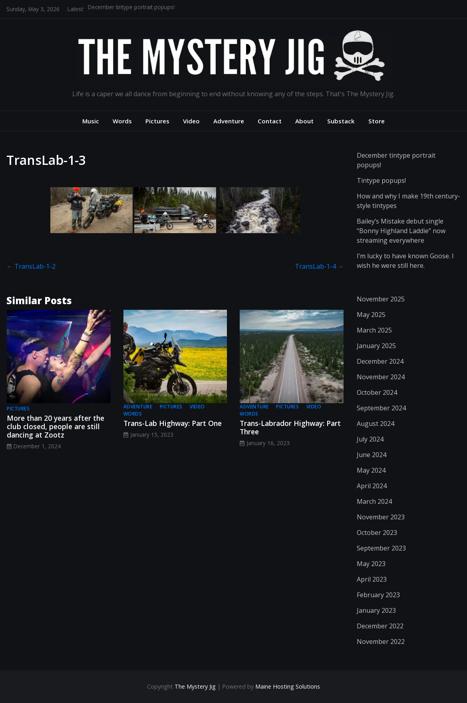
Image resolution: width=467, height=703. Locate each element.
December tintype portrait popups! (131, 9)
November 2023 (381, 517)
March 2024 (374, 501)
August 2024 (375, 423)
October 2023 (377, 532)
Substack (341, 121)
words (132, 413)
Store (376, 121)
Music (90, 121)
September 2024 (381, 408)
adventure (138, 406)
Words (122, 121)
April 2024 (372, 485)
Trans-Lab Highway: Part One (172, 423)
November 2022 (381, 641)
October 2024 (377, 392)
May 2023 (371, 563)
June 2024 (371, 454)
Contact (270, 121)
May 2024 (371, 470)
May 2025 (371, 314)
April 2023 (372, 579)
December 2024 (380, 361)
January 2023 (376, 610)
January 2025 (376, 345)
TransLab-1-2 (31, 266)
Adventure (228, 121)
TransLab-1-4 (319, 266)
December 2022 (380, 626)
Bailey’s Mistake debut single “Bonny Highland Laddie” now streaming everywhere (401, 231)
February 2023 (378, 594)
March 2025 (374, 330)
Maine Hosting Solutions (287, 686)
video (197, 406)
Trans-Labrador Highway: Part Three (290, 427)
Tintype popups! (381, 180)
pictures (18, 408)
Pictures (157, 121)
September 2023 (381, 548)
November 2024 (381, 376)
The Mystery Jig (195, 686)
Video (191, 121)
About (304, 121)
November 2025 (381, 299)
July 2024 (370, 439)
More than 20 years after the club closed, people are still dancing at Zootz (55, 426)
